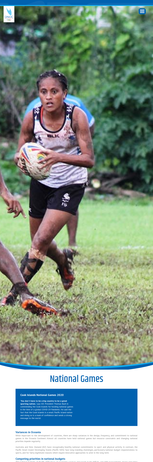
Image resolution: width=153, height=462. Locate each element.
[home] (9, 14)
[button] (142, 11)
